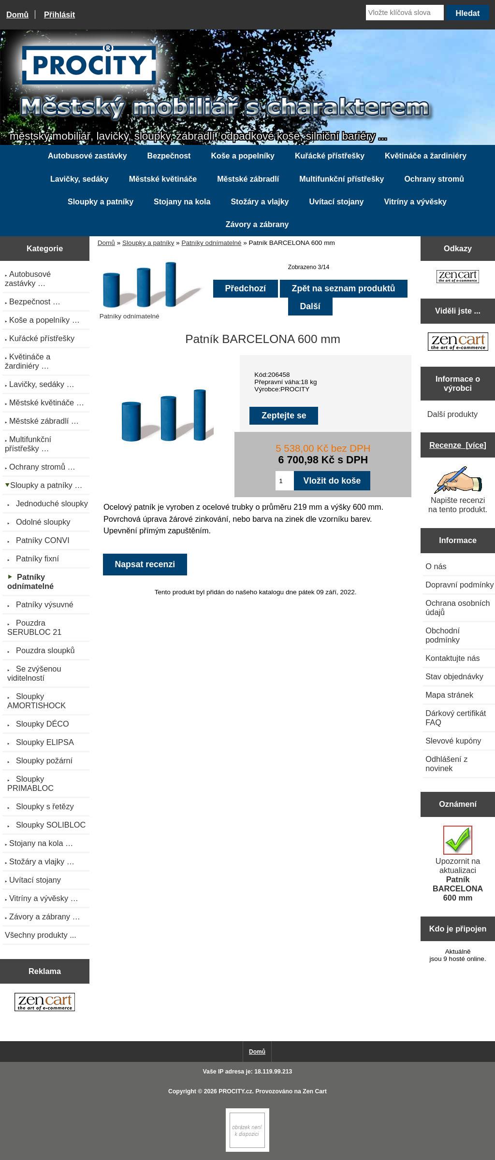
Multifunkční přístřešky (341, 179)
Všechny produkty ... (40, 935)
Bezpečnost (169, 156)
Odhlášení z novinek (446, 764)
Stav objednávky (454, 676)
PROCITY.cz (235, 1091)
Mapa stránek (449, 694)
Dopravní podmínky (459, 584)
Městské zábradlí (248, 179)
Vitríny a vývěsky (415, 202)
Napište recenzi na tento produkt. (457, 490)
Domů (17, 14)
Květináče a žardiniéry (425, 156)
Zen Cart (315, 1091)
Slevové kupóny (453, 740)
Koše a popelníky (243, 156)
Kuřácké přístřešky (329, 156)
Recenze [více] (457, 445)
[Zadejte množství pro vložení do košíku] (284, 480)
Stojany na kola (182, 202)
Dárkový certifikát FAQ (455, 718)
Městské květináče (163, 179)
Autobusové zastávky (87, 156)
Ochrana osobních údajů (457, 607)
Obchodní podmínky (442, 635)
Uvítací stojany (336, 202)
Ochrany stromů (434, 179)
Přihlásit (59, 14)
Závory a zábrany (257, 224)
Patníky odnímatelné (211, 242)
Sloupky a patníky (148, 242)
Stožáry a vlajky (260, 202)
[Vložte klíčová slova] (405, 12)
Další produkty (452, 414)
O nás (436, 566)
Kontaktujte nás (452, 658)
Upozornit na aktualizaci (458, 864)
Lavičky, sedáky (79, 179)
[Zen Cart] (247, 1149)
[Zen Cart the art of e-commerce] (45, 1003)
